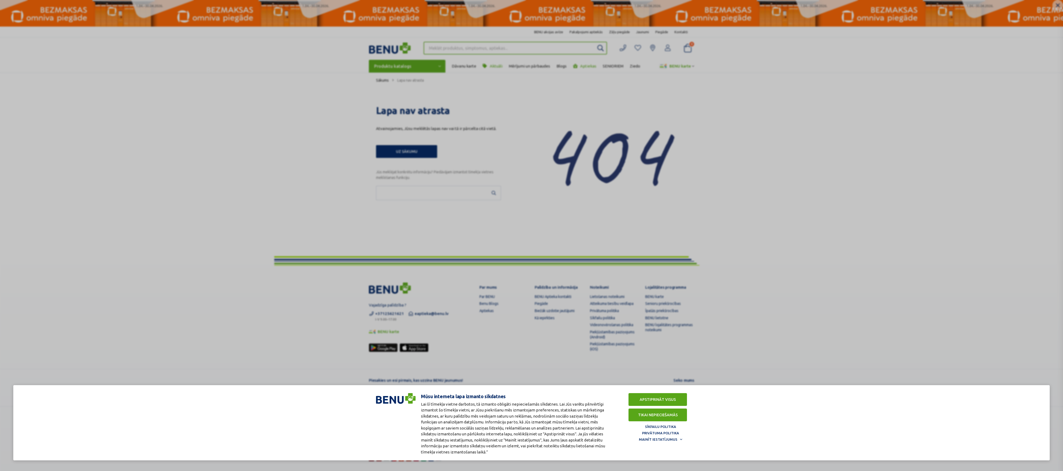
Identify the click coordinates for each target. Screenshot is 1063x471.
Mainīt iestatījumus (658, 439)
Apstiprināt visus (658, 399)
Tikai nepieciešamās (658, 415)
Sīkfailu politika (660, 426)
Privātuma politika (660, 433)
